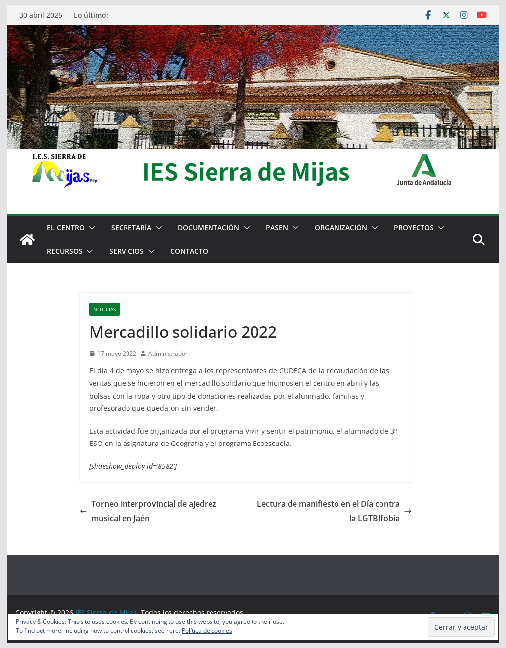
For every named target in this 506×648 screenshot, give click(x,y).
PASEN (277, 227)
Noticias (104, 309)
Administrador (168, 353)
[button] (89, 228)
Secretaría (131, 227)
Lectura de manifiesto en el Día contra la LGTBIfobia (334, 511)
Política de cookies (207, 630)
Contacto (189, 251)
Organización (341, 227)
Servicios (126, 251)
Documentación (208, 227)
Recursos (65, 251)
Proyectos (414, 227)
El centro (65, 227)
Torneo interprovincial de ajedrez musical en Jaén (148, 511)
